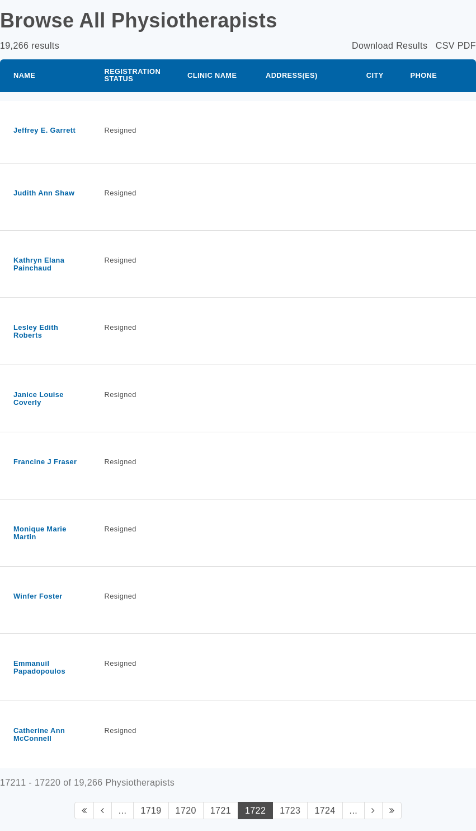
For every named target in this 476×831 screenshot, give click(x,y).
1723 (290, 810)
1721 (220, 810)
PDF (467, 45)
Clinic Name (212, 75)
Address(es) (292, 75)
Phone (424, 75)
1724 (324, 810)
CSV (445, 45)
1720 (186, 810)
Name (24, 75)
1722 (255, 810)
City (375, 75)
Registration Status (132, 75)
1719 (150, 810)
